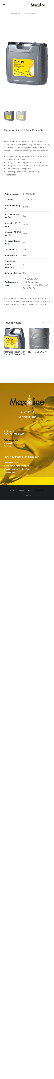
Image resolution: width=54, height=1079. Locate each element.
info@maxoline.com (27, 417)
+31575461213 (27, 412)
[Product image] (15, 338)
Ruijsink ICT (39, 490)
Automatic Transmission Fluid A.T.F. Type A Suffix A (15, 354)
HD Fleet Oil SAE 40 (37, 352)
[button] (4, 4)
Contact (28, 495)
